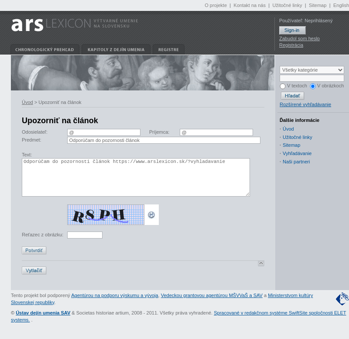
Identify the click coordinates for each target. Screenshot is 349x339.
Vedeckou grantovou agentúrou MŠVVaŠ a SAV (212, 304)
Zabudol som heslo (299, 38)
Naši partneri (296, 161)
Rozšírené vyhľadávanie (305, 104)
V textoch (293, 85)
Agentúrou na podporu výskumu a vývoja (114, 304)
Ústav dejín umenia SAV (43, 322)
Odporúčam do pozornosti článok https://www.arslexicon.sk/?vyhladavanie (136, 182)
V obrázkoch (327, 85)
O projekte (216, 5)
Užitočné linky (287, 5)
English (341, 5)
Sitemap (317, 5)
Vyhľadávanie (297, 153)
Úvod (27, 102)
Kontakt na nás (250, 5)
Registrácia (291, 45)
